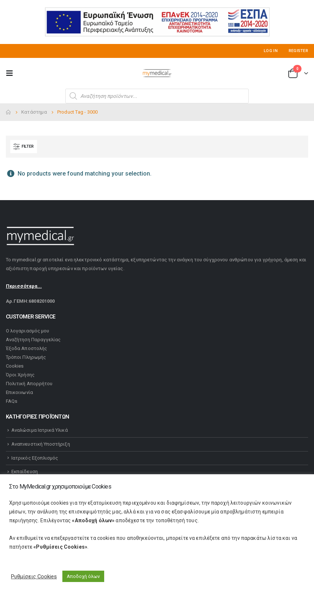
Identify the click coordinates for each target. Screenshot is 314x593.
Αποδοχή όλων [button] (83, 576)
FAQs (11, 401)
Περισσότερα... (24, 286)
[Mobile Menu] (12, 73)
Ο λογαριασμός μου (27, 331)
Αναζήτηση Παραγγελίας (33, 339)
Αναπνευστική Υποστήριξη (40, 444)
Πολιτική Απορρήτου (29, 383)
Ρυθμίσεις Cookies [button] (34, 576)
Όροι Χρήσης (20, 374)
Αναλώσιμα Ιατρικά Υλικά (39, 430)
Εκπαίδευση (24, 471)
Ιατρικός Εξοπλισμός (34, 458)
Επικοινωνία (19, 392)
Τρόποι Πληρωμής (26, 357)
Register (298, 50)
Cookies (14, 366)
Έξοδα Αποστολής (26, 348)
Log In (271, 50)
